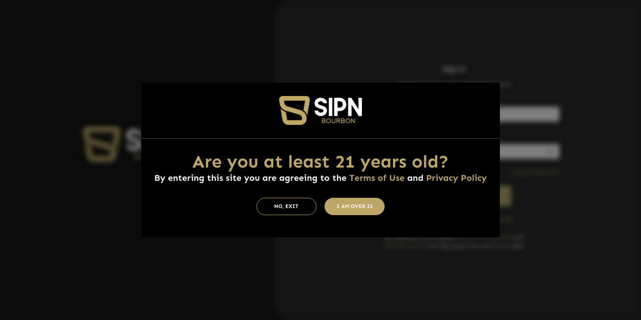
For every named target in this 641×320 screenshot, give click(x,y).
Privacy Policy (456, 177)
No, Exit (286, 206)
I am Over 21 (355, 206)
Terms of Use (376, 177)
